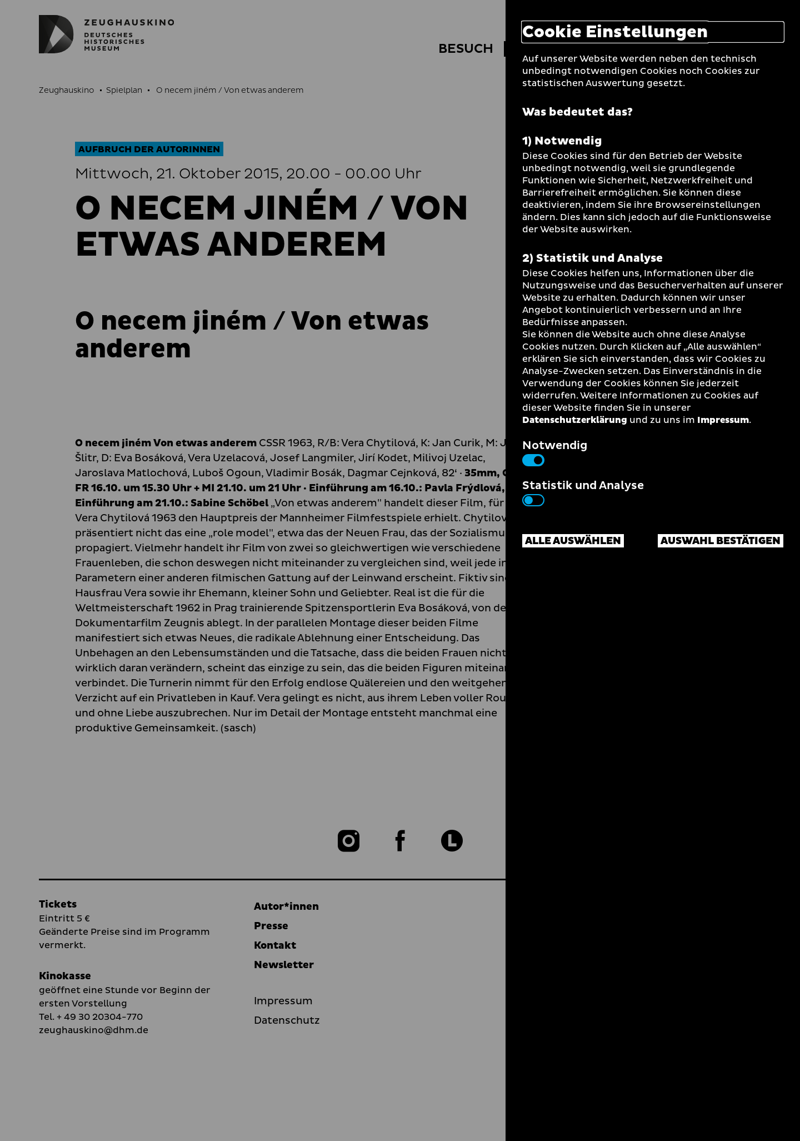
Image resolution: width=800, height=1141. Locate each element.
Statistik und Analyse (583, 491)
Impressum (723, 420)
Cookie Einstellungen (615, 32)
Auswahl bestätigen (721, 541)
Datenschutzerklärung (574, 420)
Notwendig (554, 451)
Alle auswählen (573, 541)
